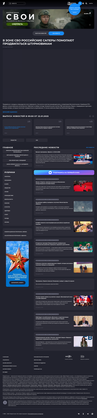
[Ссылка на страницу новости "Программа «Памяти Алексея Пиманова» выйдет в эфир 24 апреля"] (64, 284)
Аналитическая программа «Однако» (15, 235)
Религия (7, 203)
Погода (7, 218)
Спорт (6, 214)
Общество (13, 140)
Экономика (8, 180)
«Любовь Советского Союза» (14, 385)
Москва (7, 222)
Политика (7, 176)
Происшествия (9, 195)
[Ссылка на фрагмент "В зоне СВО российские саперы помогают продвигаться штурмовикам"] (17, 127)
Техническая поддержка (40, 362)
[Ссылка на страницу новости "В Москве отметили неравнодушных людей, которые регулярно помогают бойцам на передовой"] (64, 267)
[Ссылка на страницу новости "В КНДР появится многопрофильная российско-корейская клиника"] (64, 226)
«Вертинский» (57, 385)
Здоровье (7, 210)
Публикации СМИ (38, 369)
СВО (37, 140)
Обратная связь (37, 359)
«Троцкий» (45, 385)
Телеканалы (84, 398)
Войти (91, 3)
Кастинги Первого (7, 369)
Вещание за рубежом (85, 357)
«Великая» (50, 385)
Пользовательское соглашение (41, 356)
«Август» (5, 385)
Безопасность (9, 199)
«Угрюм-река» (33, 385)
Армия (6, 191)
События (36, 366)
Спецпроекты (6, 359)
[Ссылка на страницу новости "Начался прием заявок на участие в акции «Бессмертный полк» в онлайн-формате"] (64, 300)
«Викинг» (40, 385)
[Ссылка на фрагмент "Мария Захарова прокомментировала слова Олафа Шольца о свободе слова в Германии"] (79, 127)
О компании (5, 356)
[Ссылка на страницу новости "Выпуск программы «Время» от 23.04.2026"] (64, 158)
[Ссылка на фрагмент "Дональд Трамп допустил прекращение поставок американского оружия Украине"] (48, 127)
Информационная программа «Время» (16, 231)
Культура (7, 206)
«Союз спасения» (26, 385)
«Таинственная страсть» (66, 385)
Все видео (5, 372)
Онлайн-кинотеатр (7, 362)
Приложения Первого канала (10, 366)
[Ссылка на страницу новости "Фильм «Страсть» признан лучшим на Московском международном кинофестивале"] (64, 186)
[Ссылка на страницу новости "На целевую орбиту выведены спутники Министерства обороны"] (64, 206)
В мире (6, 184)
